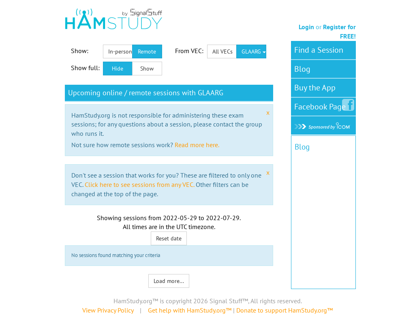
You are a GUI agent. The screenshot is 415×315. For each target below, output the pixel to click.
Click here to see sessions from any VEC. (139, 184)
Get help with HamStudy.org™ (189, 310)
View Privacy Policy (107, 310)
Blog (302, 69)
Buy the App (315, 87)
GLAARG (254, 51)
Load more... (169, 281)
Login (306, 27)
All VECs (222, 51)
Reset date (169, 238)
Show (147, 68)
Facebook (321, 105)
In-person (120, 51)
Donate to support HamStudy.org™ (284, 310)
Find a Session (318, 50)
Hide (117, 68)
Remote (147, 51)
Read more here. (197, 145)
